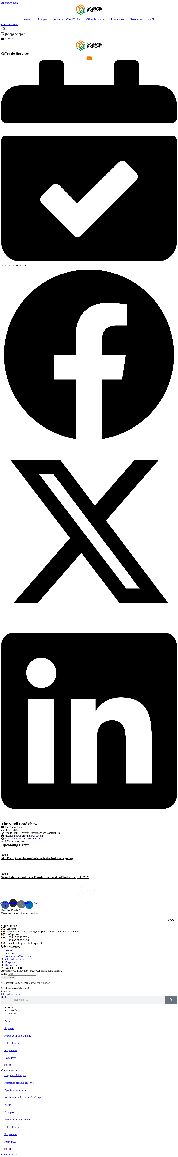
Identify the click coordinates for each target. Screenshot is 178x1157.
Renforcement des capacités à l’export (23, 1097)
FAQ (171, 919)
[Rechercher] (171, 1000)
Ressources (136, 19)
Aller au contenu (9, 2)
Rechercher (7, 997)
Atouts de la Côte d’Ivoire (66, 19)
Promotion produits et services (20, 1082)
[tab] (92, 1007)
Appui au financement (15, 1090)
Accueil (27, 19)
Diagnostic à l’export (15, 1075)
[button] (13, 31)
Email (4, 973)
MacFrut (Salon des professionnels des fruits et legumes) (37, 858)
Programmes (117, 19)
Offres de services (95, 19)
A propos (42, 19)
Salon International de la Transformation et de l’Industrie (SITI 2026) (45, 877)
